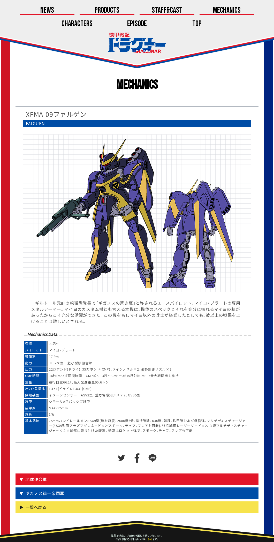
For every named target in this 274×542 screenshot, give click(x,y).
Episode (213, 10)
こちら (148, 526)
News (23, 10)
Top (251, 10)
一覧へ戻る (36, 494)
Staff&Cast (99, 10)
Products (61, 10)
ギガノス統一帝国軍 (45, 480)
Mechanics (137, 10)
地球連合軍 (37, 466)
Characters (175, 10)
